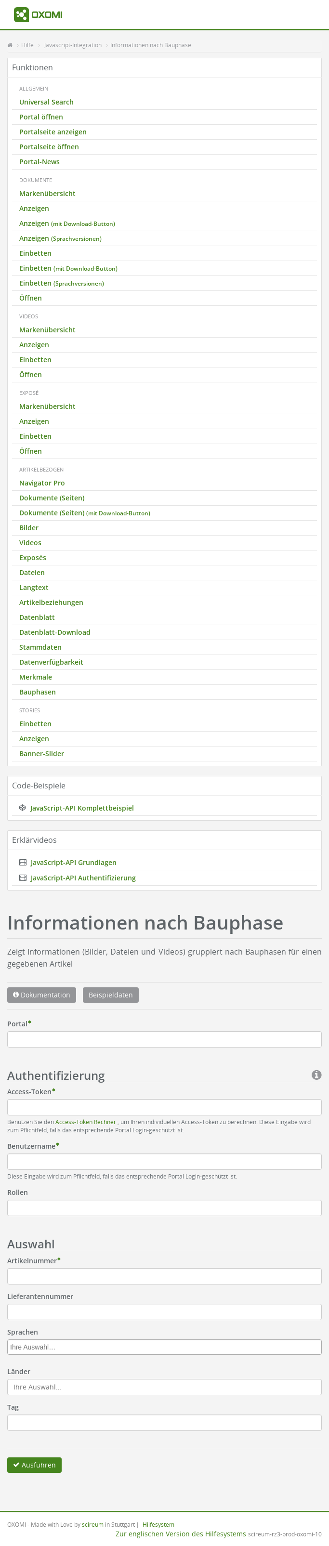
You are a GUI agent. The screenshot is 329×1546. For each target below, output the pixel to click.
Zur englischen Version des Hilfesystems (181, 1533)
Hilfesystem (158, 1524)
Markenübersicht (47, 193)
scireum (93, 1524)
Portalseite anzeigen (53, 131)
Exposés (32, 557)
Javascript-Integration (73, 45)
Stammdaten (40, 647)
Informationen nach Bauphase (150, 45)
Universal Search (46, 101)
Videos (30, 542)
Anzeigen (34, 208)
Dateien (32, 572)
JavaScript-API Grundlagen (68, 862)
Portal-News (39, 161)
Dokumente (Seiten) (51, 497)
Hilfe (27, 45)
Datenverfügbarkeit (51, 662)
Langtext (34, 587)
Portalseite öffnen (49, 146)
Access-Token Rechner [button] (86, 1122)
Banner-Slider (41, 753)
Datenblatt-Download (55, 632)
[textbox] (167, 1347)
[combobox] (164, 1347)
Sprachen (22, 1331)
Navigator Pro (42, 482)
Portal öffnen (41, 116)
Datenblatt (37, 617)
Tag (13, 1407)
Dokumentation (41, 994)
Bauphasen (37, 691)
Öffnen (30, 297)
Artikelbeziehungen (51, 602)
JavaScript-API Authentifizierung (77, 877)
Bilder (29, 527)
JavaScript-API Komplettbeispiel (76, 807)
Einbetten (35, 253)
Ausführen (34, 1464)
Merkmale (35, 676)
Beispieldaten (111, 994)
